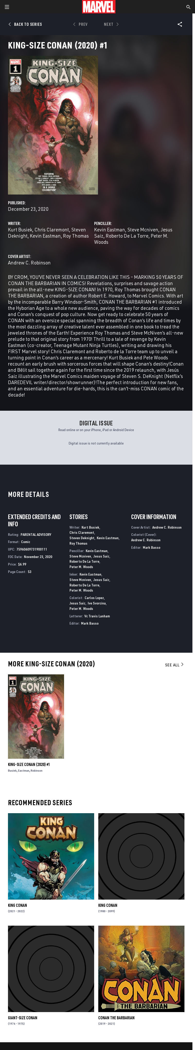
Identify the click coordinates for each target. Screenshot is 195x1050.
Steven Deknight (81, 538)
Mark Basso (90, 623)
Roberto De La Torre (127, 236)
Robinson (36, 770)
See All (174, 664)
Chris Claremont (51, 229)
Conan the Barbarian (116, 1017)
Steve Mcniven (142, 229)
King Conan (17, 905)
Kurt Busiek (20, 229)
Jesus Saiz (101, 556)
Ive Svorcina (97, 603)
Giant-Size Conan (22, 1017)
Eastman (23, 770)
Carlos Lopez (94, 597)
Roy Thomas (76, 236)
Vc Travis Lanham (97, 616)
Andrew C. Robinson (29, 262)
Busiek (12, 770)
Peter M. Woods (81, 566)
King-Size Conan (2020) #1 (29, 764)
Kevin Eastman (45, 236)
